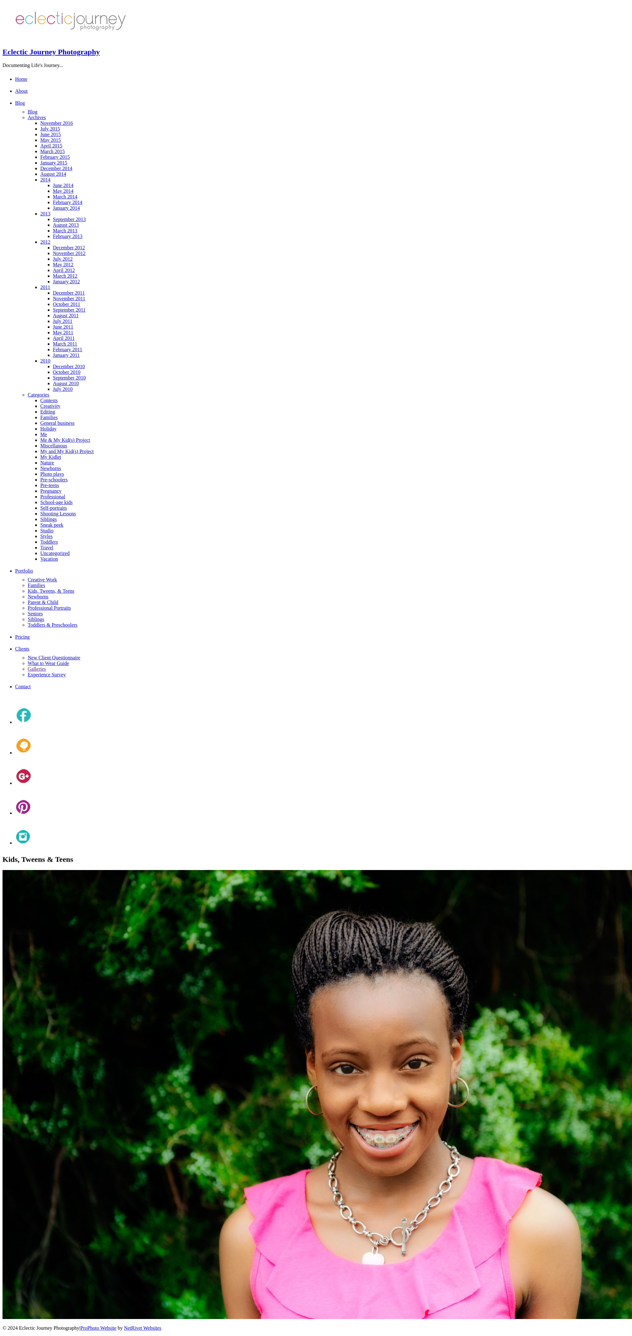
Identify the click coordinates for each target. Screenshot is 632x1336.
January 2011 (66, 355)
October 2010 (67, 372)
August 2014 (53, 174)
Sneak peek (51, 525)
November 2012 (69, 253)
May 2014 (63, 191)
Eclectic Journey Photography (51, 52)
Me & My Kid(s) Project (65, 440)
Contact (23, 686)
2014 (45, 179)
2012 (45, 242)
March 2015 (52, 151)
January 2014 (66, 208)
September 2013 (69, 219)
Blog (20, 103)
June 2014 (63, 185)
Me (43, 434)
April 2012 (64, 270)
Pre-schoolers (54, 479)
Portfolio (24, 571)
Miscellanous (53, 445)
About (21, 91)
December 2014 (56, 168)
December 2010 (69, 366)
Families (49, 417)
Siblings (48, 519)
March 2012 (65, 276)
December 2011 (69, 293)
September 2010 (69, 377)
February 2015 (55, 157)
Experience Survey (47, 674)
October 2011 (66, 304)
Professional (52, 496)
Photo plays (52, 474)
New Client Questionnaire (54, 657)
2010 (45, 360)
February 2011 (67, 349)
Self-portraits (53, 508)
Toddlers (49, 542)
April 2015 (51, 145)
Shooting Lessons (58, 513)
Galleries (37, 669)
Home (21, 79)
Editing (47, 411)
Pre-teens (49, 485)
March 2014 (65, 196)
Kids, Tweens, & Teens (51, 591)
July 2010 (63, 389)
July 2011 (62, 321)
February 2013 (67, 236)
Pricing (22, 637)
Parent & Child (43, 602)
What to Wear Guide (48, 663)
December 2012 (69, 247)
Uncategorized (55, 553)
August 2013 (66, 225)
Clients (22, 648)
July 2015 (50, 128)
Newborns (50, 468)
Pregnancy (51, 491)
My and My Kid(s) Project (67, 451)
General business (57, 423)
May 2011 (63, 332)
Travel (46, 547)
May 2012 (63, 264)
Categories (38, 394)
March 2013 (65, 230)
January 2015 (53, 162)
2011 (45, 287)
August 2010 (66, 383)
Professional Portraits (49, 608)
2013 (45, 213)
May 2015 (50, 140)
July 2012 (63, 259)
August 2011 (66, 315)
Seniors (35, 613)
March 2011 (65, 343)
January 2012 (66, 281)
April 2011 (64, 338)
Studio (47, 530)
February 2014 (67, 202)
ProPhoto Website (98, 1328)
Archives (37, 117)
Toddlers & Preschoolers (52, 625)
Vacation (49, 559)
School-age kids (56, 502)
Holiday (48, 428)
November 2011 (69, 298)
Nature (47, 462)
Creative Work (42, 579)
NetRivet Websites (142, 1328)
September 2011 (69, 310)
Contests (49, 400)
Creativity (50, 406)
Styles (46, 536)
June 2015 (50, 134)
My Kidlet (50, 457)
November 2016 (56, 123)
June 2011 (63, 327)
